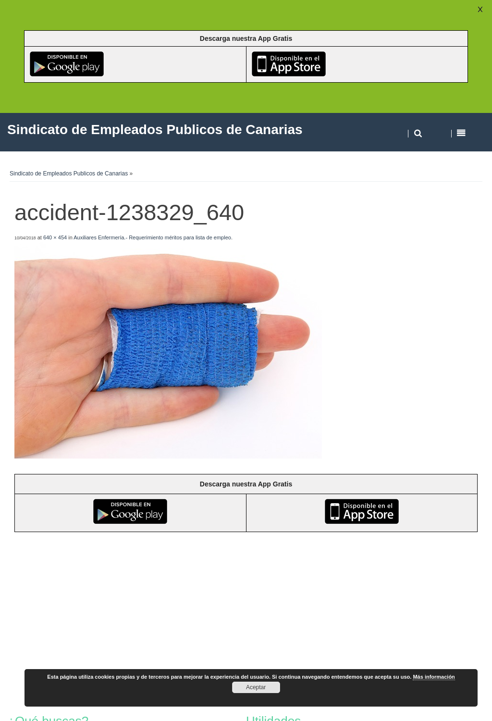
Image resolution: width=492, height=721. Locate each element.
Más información (434, 677)
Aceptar (256, 687)
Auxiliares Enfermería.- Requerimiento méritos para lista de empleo (152, 237)
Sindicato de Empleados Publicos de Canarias (69, 173)
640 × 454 (55, 237)
